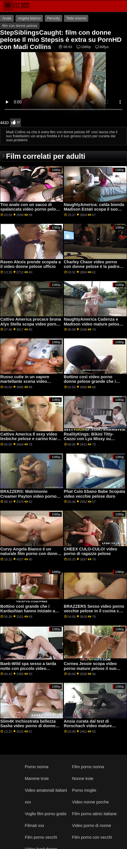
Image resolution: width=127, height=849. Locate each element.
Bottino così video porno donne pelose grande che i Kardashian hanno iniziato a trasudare (91, 383)
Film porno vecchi (41, 837)
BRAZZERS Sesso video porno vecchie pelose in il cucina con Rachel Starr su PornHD (94, 611)
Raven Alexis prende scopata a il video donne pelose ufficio (30, 264)
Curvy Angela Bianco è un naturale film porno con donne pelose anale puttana (30, 554)
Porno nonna (36, 766)
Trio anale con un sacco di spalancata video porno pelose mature (30, 209)
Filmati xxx (34, 825)
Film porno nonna (88, 766)
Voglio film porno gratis (45, 813)
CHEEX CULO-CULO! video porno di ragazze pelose (90, 551)
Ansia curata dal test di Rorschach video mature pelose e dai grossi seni (88, 726)
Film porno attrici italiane (94, 813)
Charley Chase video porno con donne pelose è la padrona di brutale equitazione (94, 267)
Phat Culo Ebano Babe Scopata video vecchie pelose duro (94, 494)
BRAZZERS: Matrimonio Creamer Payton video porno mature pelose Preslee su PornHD (28, 498)
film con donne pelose (19, 26)
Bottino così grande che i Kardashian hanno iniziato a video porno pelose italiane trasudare (27, 613)
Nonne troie (82, 778)
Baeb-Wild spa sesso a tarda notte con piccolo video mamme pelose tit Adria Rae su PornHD (30, 670)
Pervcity (53, 18)
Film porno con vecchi (92, 837)
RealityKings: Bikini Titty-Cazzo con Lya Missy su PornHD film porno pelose (89, 439)
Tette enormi (76, 18)
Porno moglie (84, 790)
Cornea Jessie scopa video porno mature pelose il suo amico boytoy (90, 668)
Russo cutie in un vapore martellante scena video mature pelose (24, 381)
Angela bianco (29, 18)
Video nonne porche (90, 802)
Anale (6, 18)
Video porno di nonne (91, 825)
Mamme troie (37, 778)
